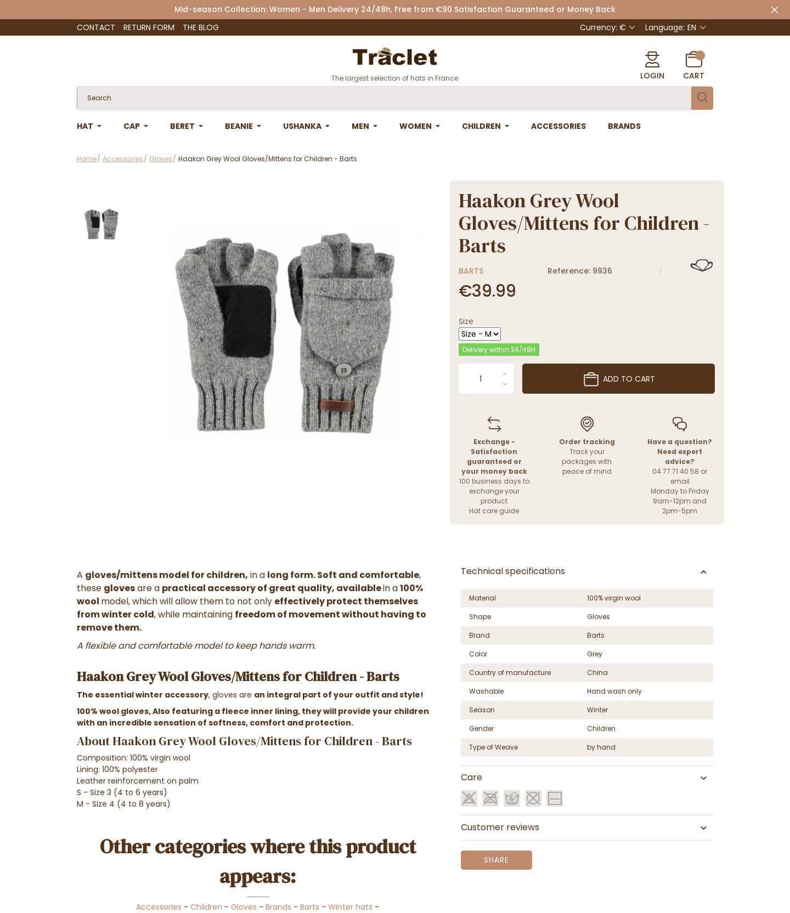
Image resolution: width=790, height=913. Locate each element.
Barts (471, 270)
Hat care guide (494, 510)
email (680, 481)
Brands (278, 906)
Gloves (244, 906)
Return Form (148, 27)
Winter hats (350, 906)
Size (466, 321)
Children (206, 906)
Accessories (159, 906)
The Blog (201, 27)
